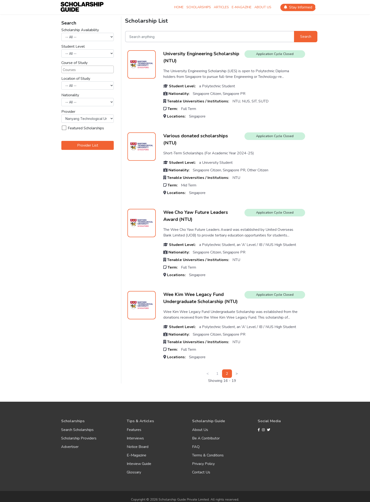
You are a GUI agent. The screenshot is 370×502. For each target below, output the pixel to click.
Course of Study (74, 62)
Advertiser (70, 446)
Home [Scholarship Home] (179, 7)
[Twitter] (268, 430)
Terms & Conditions (208, 455)
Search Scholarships (77, 429)
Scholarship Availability (80, 30)
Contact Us (201, 472)
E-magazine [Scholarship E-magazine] (242, 7)
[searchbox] (86, 69)
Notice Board (137, 446)
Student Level (73, 46)
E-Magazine (136, 455)
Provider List (87, 145)
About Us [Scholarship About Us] (262, 7)
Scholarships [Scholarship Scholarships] (198, 7)
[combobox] (87, 69)
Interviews (135, 438)
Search (305, 36)
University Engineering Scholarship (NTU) (201, 57)
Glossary (134, 472)
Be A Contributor (206, 438)
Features (134, 429)
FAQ (196, 446)
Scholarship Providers (79, 438)
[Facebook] (259, 430)
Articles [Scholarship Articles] (221, 7)
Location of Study (75, 78)
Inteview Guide (139, 463)
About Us (200, 429)
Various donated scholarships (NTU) (195, 139)
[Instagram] (264, 430)
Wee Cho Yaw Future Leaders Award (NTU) (195, 216)
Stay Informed (298, 7)
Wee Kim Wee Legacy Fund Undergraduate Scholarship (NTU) (200, 298)
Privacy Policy (203, 463)
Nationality (70, 95)
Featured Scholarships (83, 128)
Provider (68, 111)
